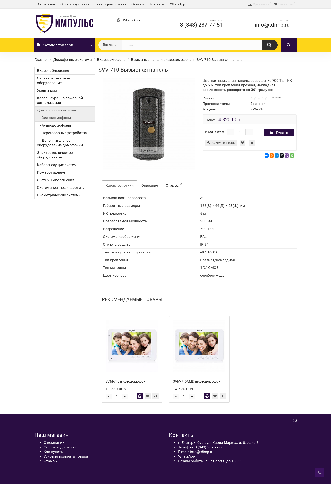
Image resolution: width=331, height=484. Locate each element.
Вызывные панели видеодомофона (161, 59)
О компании (46, 4)
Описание (149, 185)
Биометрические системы (59, 195)
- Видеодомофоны (54, 117)
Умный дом (47, 90)
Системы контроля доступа (60, 187)
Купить (279, 132)
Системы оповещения (55, 180)
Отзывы (137, 4)
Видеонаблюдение (53, 70)
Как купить (53, 452)
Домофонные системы (72, 59)
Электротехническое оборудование (55, 154)
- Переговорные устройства (62, 133)
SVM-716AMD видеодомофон (196, 381)
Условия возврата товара (66, 456)
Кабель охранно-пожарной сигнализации (60, 100)
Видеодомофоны (111, 59)
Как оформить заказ (110, 4)
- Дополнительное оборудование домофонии (60, 142)
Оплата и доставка (74, 4)
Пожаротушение (51, 172)
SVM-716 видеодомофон (126, 381)
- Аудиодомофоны (54, 125)
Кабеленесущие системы (58, 165)
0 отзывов (275, 97)
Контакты (157, 4)
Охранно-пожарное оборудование (53, 80)
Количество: (214, 132)
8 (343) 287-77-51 (201, 25)
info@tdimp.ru (272, 25)
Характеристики (120, 185)
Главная (41, 59)
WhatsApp (177, 4)
